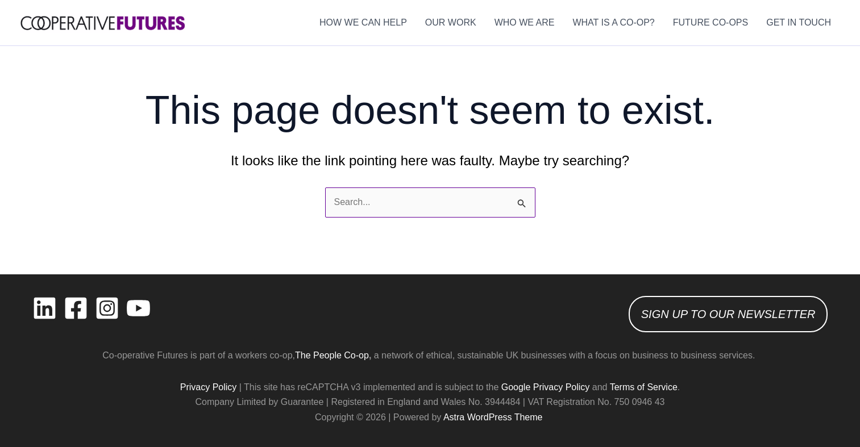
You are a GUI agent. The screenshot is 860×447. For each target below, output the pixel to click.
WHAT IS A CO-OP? (613, 22)
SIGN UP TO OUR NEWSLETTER (728, 314)
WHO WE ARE (525, 22)
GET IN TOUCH (798, 22)
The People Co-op (332, 355)
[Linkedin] (44, 308)
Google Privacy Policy (545, 387)
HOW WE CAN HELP (363, 22)
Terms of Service (644, 387)
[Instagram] (107, 308)
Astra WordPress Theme (493, 417)
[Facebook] (76, 308)
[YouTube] (138, 308)
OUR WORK (450, 22)
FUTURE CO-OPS (710, 22)
